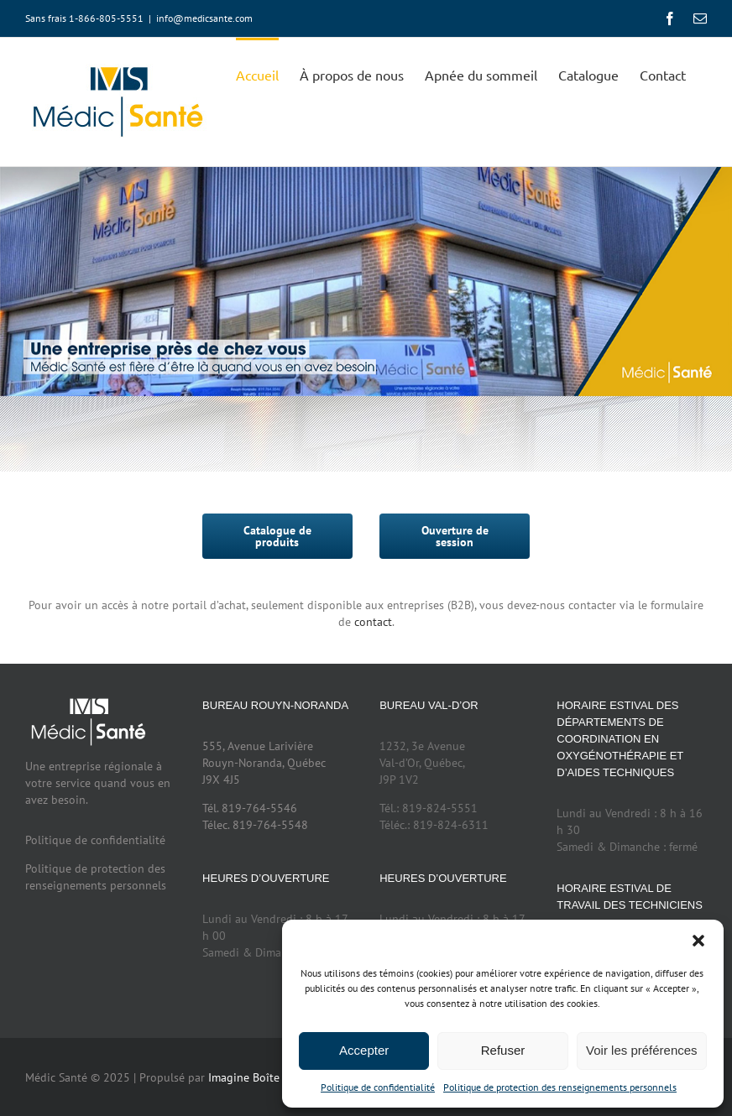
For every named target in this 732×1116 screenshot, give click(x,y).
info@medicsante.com (204, 18)
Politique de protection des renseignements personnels (560, 1087)
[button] (698, 940)
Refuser (503, 1050)
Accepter (364, 1050)
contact (373, 621)
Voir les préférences (642, 1050)
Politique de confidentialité (378, 1087)
